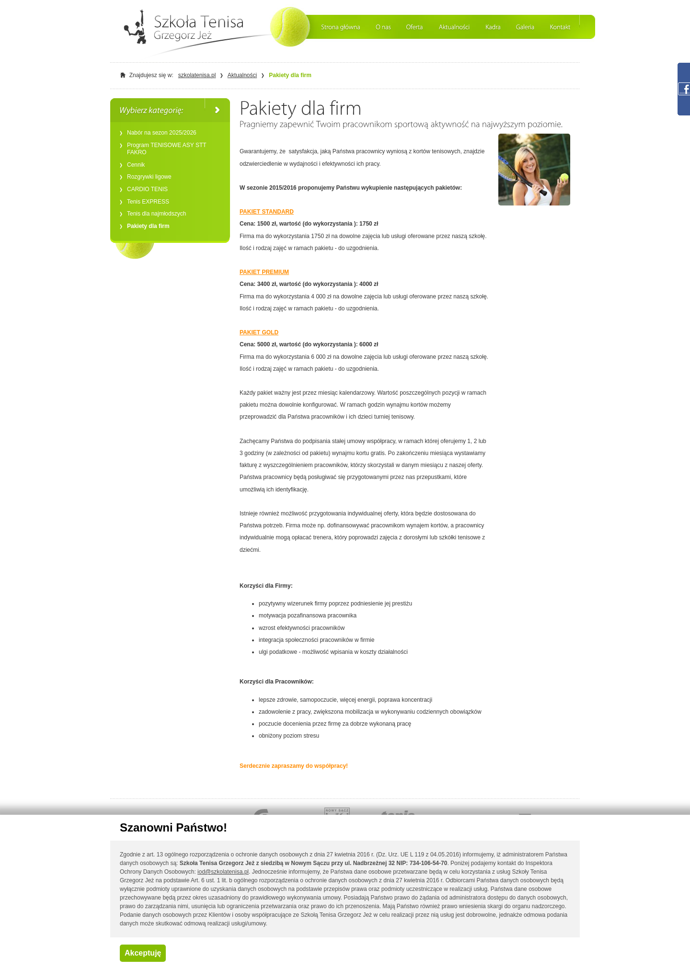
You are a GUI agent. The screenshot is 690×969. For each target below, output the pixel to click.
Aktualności (242, 75)
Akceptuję (143, 953)
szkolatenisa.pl (197, 75)
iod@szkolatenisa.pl (223, 871)
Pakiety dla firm (290, 75)
